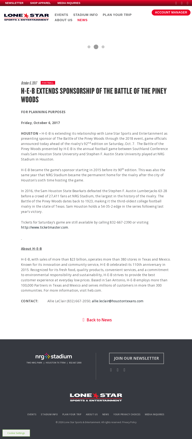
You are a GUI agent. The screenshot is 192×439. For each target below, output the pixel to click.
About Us (92, 414)
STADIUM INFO (85, 15)
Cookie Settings (16, 433)
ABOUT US (64, 20)
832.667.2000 (75, 362)
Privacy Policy (129, 422)
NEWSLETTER (14, 3)
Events (32, 414)
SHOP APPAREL (40, 3)
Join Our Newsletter (136, 358)
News (105, 414)
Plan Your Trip (72, 414)
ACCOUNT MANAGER (171, 12)
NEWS (82, 20)
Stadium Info (49, 414)
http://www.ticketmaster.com (44, 227)
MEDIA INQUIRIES (68, 3)
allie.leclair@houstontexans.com (118, 301)
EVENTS (61, 15)
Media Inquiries (154, 414)
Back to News (96, 319)
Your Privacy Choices (126, 414)
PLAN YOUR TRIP (117, 15)
